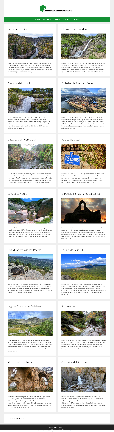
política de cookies (72, 430)
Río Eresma (68, 306)
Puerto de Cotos (71, 139)
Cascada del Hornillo (20, 83)
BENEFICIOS (67, 19)
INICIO (37, 19)
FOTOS (76, 19)
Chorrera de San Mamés (75, 29)
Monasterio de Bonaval (21, 362)
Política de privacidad (56, 429)
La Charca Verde (17, 193)
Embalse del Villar (18, 29)
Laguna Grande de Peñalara (24, 306)
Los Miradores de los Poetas (24, 250)
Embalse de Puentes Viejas (77, 83)
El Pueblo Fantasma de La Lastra (80, 193)
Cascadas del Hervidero (22, 139)
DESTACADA (47, 19)
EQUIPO (57, 19)
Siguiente (20, 418)
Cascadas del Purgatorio (75, 362)
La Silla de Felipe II (72, 250)
